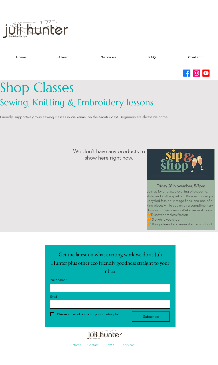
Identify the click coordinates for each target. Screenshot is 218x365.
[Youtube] (206, 73)
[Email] (108, 304)
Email (54, 297)
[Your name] (108, 288)
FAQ (111, 345)
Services (128, 345)
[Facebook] (186, 73)
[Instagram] (196, 73)
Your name (58, 280)
